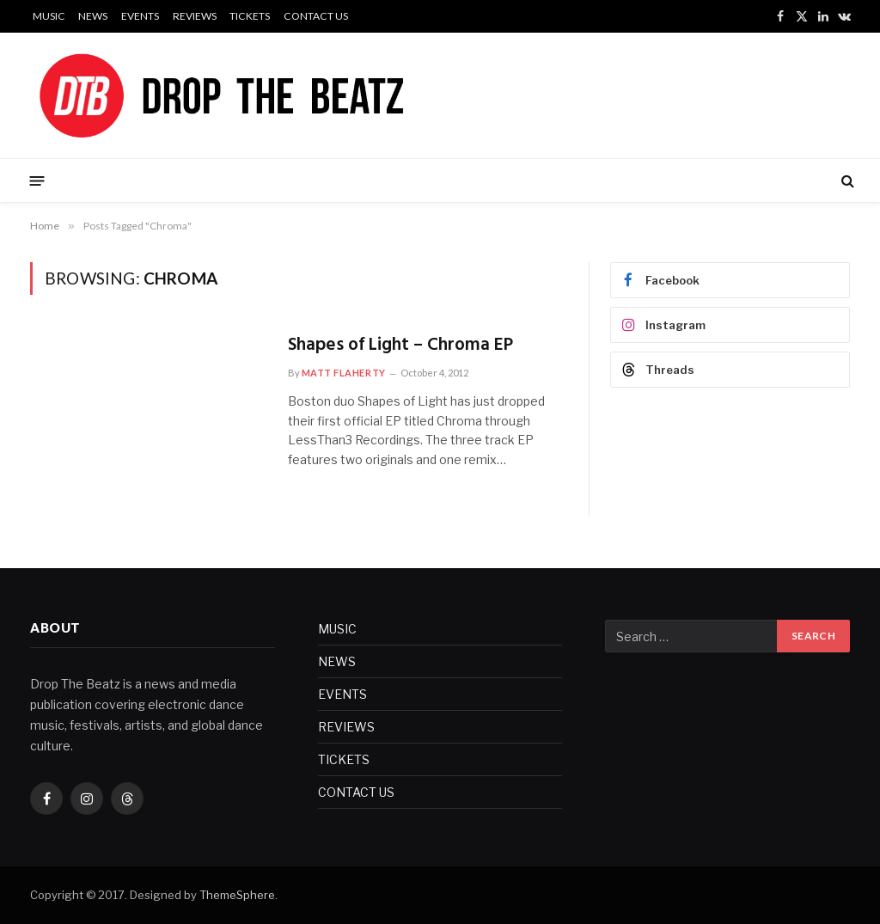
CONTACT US (316, 15)
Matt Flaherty (344, 372)
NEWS (92, 15)
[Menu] (37, 180)
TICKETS (249, 15)
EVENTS (140, 15)
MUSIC (49, 15)
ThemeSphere (237, 895)
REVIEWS (195, 15)
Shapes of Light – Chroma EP (400, 345)
